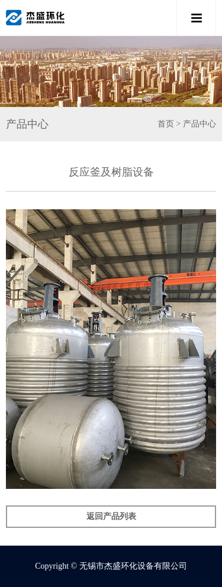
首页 (165, 123)
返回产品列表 (111, 516)
